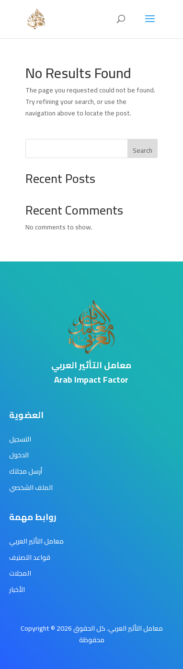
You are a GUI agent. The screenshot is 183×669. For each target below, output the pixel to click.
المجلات (20, 573)
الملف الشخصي (31, 487)
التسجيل (20, 439)
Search (142, 150)
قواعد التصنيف (29, 557)
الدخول (19, 455)
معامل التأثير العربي (36, 541)
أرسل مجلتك (25, 471)
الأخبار (17, 589)
